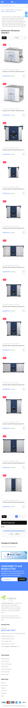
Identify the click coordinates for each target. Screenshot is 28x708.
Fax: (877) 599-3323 (6, 641)
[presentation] (12, 585)
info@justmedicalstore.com (8, 636)
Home (2, 10)
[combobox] (14, 5)
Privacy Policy (4, 666)
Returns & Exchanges (6, 664)
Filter (4, 37)
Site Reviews (4, 685)
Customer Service (5, 671)
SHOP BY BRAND (9, 10)
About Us (3, 683)
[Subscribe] (22, 579)
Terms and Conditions (6, 669)
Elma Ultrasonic (18, 10)
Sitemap (3, 688)
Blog (2, 696)
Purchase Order (5, 674)
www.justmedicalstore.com (7, 638)
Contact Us (4, 693)
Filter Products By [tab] (9, 523)
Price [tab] (2, 527)
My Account (4, 690)
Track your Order (5, 661)
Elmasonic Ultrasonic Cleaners (11, 69)
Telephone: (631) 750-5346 (7, 644)
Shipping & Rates (5, 658)
